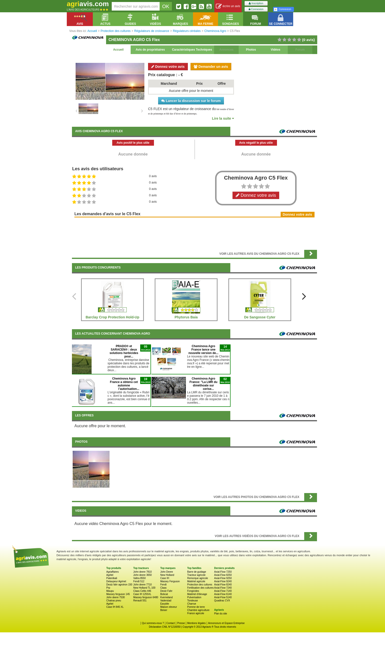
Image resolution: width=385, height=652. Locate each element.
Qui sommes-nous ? (153, 623)
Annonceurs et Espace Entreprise (226, 623)
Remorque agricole (197, 578)
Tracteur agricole (196, 575)
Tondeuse (192, 600)
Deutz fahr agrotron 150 (119, 584)
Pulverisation (194, 597)
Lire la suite (223, 118)
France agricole (195, 613)
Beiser (163, 610)
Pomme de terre (196, 607)
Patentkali (111, 578)
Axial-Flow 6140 (223, 594)
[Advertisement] (194, 233)
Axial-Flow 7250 (223, 571)
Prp (108, 587)
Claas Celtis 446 (142, 591)
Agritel (109, 575)
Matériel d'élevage (197, 594)
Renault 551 (140, 600)
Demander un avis (211, 67)
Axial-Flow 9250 (223, 578)
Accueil (118, 49)
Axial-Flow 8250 (223, 575)
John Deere (166, 571)
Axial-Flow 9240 (223, 581)
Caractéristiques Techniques (192, 49)
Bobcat (164, 594)
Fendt (163, 584)
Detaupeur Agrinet (116, 581)
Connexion (256, 9)
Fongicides (193, 591)
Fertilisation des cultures (200, 587)
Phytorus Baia (186, 317)
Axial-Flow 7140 (223, 591)
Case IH (164, 578)
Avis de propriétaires (150, 49)
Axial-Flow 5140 (223, 597)
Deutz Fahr (166, 591)
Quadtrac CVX (222, 600)
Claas (163, 587)
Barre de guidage (196, 571)
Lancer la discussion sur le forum (190, 101)
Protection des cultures (199, 584)
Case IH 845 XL (115, 607)
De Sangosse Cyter (259, 317)
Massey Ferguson (170, 581)
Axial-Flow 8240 (223, 584)
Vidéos (275, 49)
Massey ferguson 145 (118, 594)
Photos (251, 49)
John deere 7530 (115, 597)
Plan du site (220, 613)
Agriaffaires (112, 571)
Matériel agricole (196, 581)
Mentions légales (196, 623)
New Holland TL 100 (144, 587)
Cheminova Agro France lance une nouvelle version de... (203, 349)
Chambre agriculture (198, 610)
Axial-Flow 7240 (223, 587)
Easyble (164, 603)
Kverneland (166, 597)
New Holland (167, 575)
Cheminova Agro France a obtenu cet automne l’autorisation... (124, 384)
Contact (170, 623)
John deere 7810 (142, 571)
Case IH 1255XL (142, 594)
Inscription (256, 3)
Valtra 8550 (139, 578)
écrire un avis (228, 6)
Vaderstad (165, 600)
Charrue (191, 603)
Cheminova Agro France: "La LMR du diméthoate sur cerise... (204, 384)
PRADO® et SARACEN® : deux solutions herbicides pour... (124, 351)
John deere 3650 (142, 575)
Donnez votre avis (168, 67)
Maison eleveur (168, 607)
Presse (181, 623)
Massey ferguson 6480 (145, 597)
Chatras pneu (113, 600)
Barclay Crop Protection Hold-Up (112, 317)
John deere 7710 (142, 584)
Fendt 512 (138, 581)
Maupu (110, 591)
